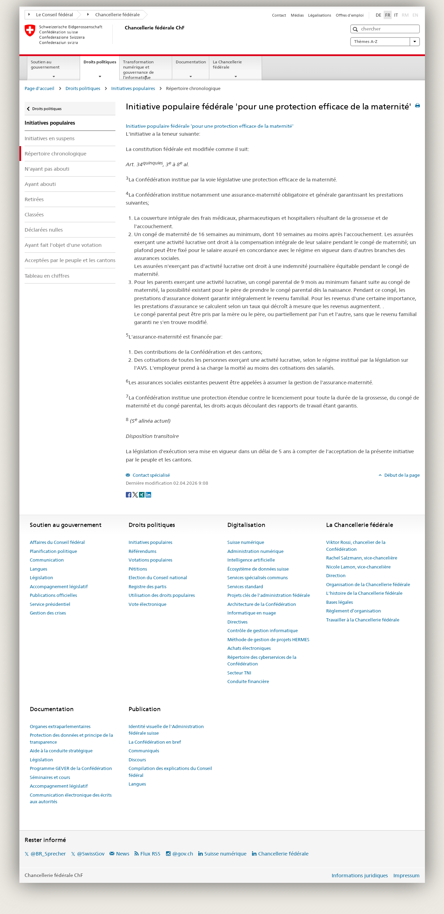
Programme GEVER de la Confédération (71, 768)
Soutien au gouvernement (45, 64)
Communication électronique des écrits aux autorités (71, 798)
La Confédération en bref (155, 742)
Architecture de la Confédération (261, 604)
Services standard (245, 586)
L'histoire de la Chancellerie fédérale (364, 593)
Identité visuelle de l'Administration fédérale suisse (166, 730)
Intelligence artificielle (251, 560)
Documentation (191, 61)
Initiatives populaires (133, 88)
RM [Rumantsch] (405, 15)
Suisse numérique (245, 542)
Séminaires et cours (50, 777)
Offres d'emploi (350, 15)
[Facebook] (129, 494)
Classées (34, 214)
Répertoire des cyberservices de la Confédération (261, 660)
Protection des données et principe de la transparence (71, 738)
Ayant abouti (40, 184)
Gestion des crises (48, 613)
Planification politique (53, 551)
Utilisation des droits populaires (162, 595)
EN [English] (415, 15)
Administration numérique (255, 551)
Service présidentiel (50, 604)
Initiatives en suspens (50, 138)
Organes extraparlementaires (60, 726)
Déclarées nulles (44, 229)
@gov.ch (182, 853)
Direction (336, 575)
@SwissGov (90, 853)
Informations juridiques (360, 875)
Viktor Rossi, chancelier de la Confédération (355, 545)
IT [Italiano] (396, 15)
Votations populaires (150, 560)
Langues (38, 569)
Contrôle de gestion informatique (262, 630)
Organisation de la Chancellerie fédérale (368, 584)
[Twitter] (135, 494)
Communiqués (144, 750)
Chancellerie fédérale (113, 14)
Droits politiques (101, 64)
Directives (237, 622)
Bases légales (339, 602)
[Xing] (142, 494)
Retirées (34, 199)
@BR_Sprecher (48, 853)
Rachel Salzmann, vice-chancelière (361, 558)
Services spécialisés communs (257, 577)
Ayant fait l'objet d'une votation (63, 245)
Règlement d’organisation (353, 610)
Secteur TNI (239, 672)
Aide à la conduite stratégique (61, 750)
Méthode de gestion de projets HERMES (268, 639)
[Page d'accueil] (123, 34)
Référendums (142, 551)
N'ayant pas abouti (47, 168)
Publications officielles (53, 595)
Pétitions (138, 569)
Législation (41, 577)
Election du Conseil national (158, 577)
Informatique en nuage (251, 613)
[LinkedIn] (148, 494)
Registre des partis (147, 586)
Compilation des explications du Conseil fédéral (170, 771)
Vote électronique (147, 604)
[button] (356, 29)
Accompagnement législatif (59, 586)
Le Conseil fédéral (50, 14)
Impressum (406, 875)
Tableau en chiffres (47, 275)
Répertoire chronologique (55, 153)
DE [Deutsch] (378, 15)
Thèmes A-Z (385, 41)
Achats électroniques (249, 648)
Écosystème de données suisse (258, 569)
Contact (279, 15)
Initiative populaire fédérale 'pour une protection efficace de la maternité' (210, 126)
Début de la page (401, 475)
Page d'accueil (39, 88)
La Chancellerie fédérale (227, 64)
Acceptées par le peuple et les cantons (70, 260)
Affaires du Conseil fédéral (57, 542)
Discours (137, 759)
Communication (47, 560)
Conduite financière (248, 681)
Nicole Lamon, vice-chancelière (358, 567)
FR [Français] (387, 15)
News (122, 853)
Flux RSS (150, 853)
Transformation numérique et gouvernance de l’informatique (138, 69)
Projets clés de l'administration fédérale (268, 595)
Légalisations (319, 15)
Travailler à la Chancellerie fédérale (362, 619)
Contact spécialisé (151, 475)
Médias (297, 15)
